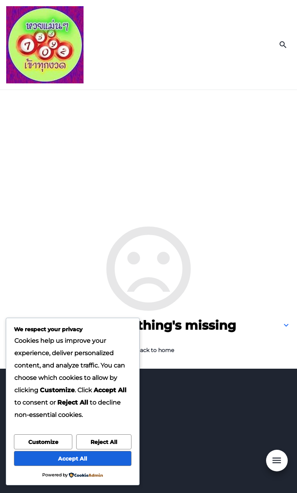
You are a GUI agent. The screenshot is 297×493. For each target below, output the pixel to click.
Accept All (72, 458)
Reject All (103, 442)
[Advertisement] (148, 148)
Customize (43, 442)
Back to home (155, 350)
